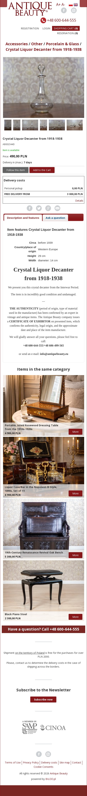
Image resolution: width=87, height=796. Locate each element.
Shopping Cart (66, 28)
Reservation (67, 33)
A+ (58, 4)
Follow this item (15, 170)
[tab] (23, 217)
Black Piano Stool (16, 614)
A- (63, 4)
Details (79, 200)
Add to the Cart (42, 170)
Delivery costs (49, 762)
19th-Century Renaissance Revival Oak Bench (34, 552)
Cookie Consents (43, 766)
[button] (43, 699)
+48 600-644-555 (61, 20)
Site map (65, 762)
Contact (76, 762)
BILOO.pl (50, 779)
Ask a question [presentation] (55, 217)
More (75, 431)
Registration (30, 28)
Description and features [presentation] (23, 217)
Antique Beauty (59, 773)
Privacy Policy (31, 762)
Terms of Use (13, 762)
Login (46, 28)
